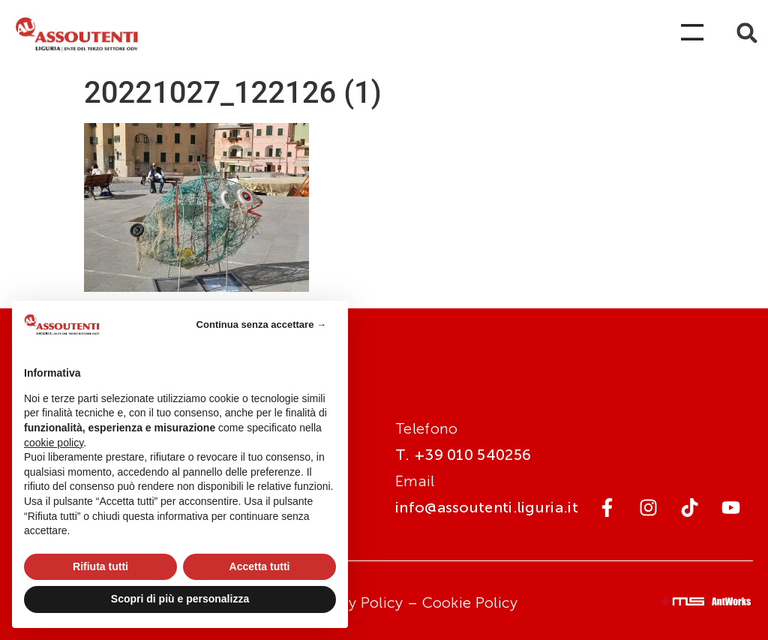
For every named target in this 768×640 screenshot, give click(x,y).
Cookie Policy (470, 602)
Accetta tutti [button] (260, 566)
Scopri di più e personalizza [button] (180, 599)
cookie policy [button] (53, 443)
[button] (747, 33)
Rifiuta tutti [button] (100, 566)
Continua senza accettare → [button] (261, 324)
